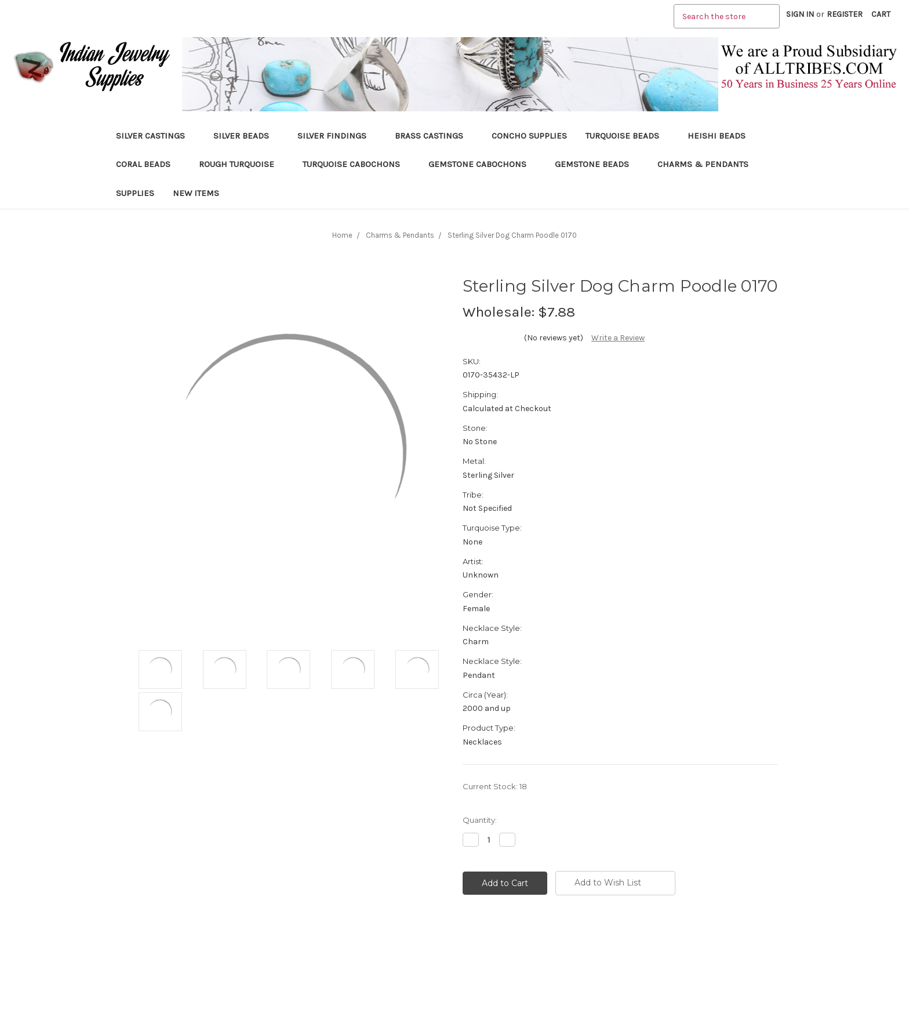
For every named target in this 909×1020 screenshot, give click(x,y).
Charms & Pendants (702, 164)
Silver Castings (155, 135)
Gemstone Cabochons (482, 164)
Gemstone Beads (597, 164)
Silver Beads (246, 135)
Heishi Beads (717, 135)
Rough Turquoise (241, 164)
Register (845, 14)
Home (342, 235)
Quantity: (480, 820)
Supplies (135, 193)
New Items (196, 193)
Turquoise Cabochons (356, 164)
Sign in (800, 14)
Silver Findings (336, 135)
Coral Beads (148, 164)
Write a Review (618, 338)
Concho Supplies (529, 135)
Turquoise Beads (627, 135)
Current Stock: (495, 786)
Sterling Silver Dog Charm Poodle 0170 (512, 235)
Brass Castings (434, 135)
